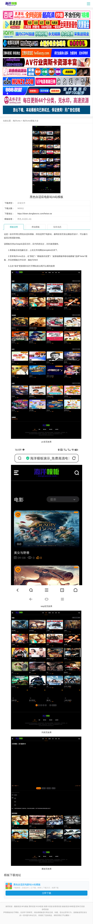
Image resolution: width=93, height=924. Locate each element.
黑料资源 (32, 906)
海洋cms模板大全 (30, 121)
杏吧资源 (45, 909)
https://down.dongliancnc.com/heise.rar (34, 213)
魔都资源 (17, 906)
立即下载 (46, 893)
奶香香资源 (57, 906)
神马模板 (24, 906)
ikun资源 (40, 906)
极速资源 (65, 906)
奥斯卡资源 (48, 906)
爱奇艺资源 (80, 906)
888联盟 (72, 906)
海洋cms (17, 121)
